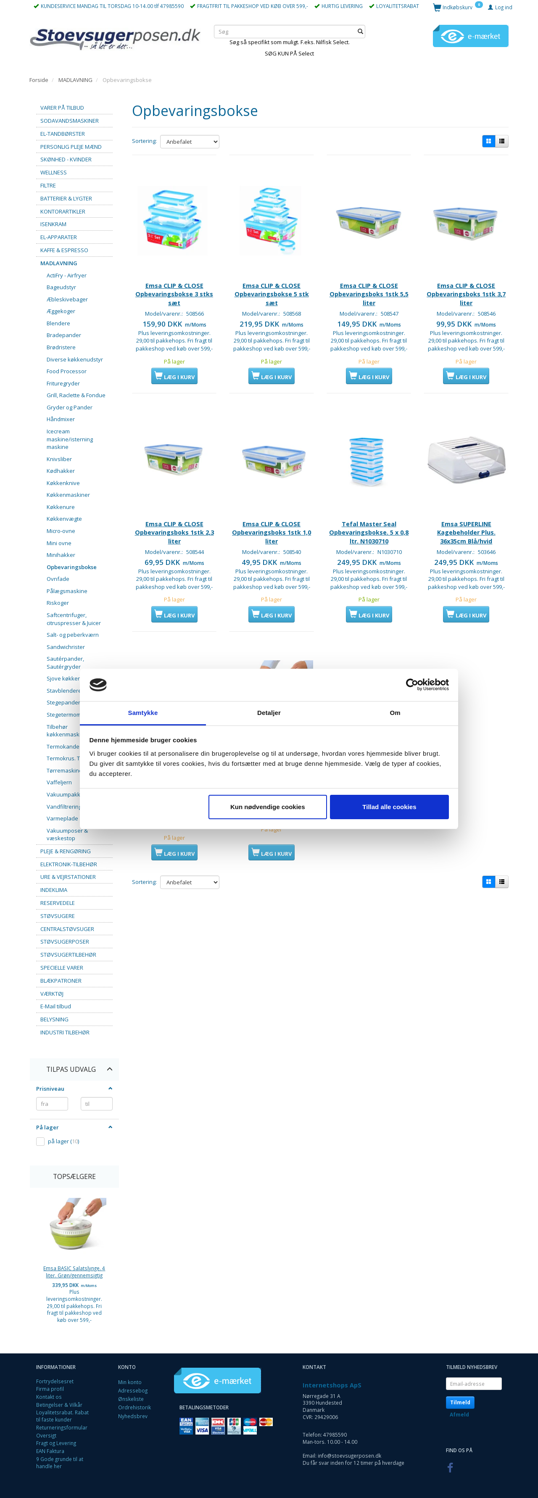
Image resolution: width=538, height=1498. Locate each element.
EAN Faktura (50, 1451)
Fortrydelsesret (55, 1381)
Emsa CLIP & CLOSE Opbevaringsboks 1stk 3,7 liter (466, 279)
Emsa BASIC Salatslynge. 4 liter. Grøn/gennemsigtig (74, 1272)
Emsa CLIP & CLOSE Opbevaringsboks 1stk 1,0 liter (271, 521)
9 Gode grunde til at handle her (59, 1462)
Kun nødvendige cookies (267, 806)
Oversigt (46, 1435)
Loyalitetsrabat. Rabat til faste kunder (62, 1416)
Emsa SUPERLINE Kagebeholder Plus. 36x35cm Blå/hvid (466, 521)
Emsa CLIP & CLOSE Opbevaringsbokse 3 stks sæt (174, 279)
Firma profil (50, 1388)
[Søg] (360, 31)
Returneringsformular (61, 1427)
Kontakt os (49, 1396)
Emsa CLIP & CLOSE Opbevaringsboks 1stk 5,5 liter (369, 279)
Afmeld (459, 1414)
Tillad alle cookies (389, 806)
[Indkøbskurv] (457, 7)
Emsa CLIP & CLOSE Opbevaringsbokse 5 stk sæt (271, 279)
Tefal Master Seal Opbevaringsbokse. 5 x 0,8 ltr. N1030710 (369, 521)
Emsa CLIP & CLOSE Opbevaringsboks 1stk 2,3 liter (174, 521)
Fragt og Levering (56, 1443)
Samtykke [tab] (143, 712)
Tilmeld (460, 1402)
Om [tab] (395, 712)
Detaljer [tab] (269, 712)
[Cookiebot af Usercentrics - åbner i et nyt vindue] (412, 685)
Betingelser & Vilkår (59, 1404)
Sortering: (144, 141)
